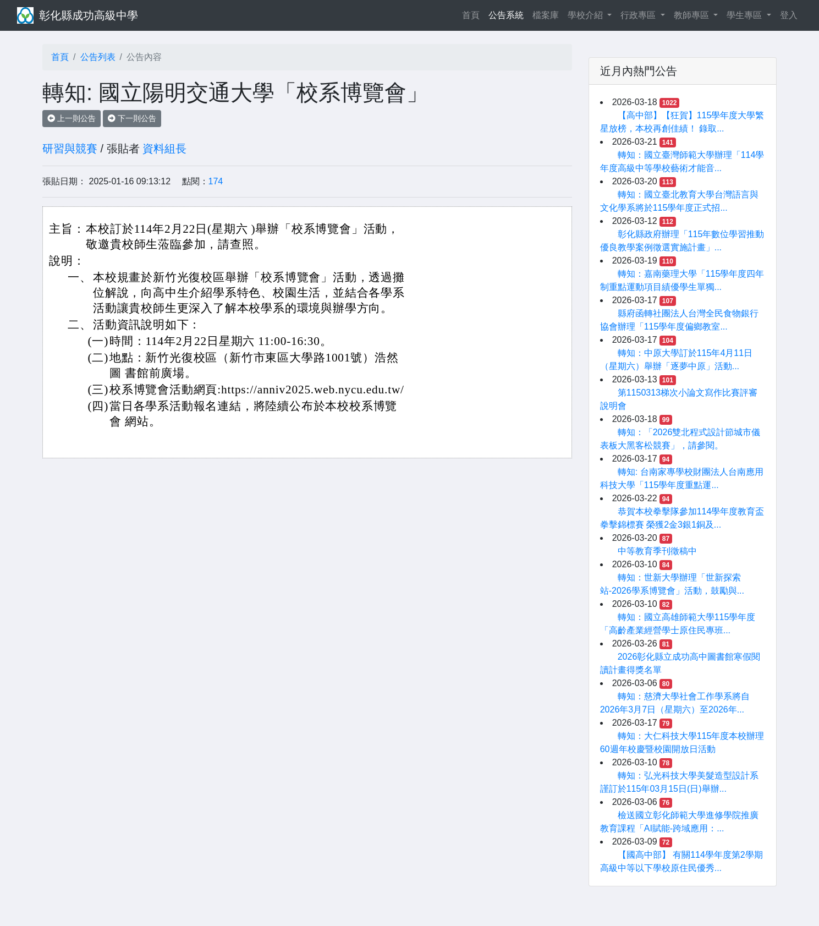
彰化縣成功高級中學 (88, 15)
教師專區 (692, 15)
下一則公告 (132, 118)
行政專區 (639, 15)
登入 (789, 15)
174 (215, 181)
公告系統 (506, 15)
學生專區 (745, 15)
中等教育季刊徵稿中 (657, 551)
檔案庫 (545, 15)
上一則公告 (71, 118)
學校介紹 (586, 15)
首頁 (473, 14)
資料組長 (164, 149)
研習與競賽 (69, 149)
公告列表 (98, 57)
